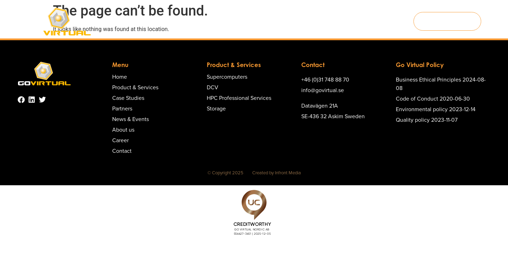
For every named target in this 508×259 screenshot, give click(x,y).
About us (339, 21)
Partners (265, 21)
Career (366, 21)
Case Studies (230, 21)
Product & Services (180, 21)
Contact (392, 21)
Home (138, 21)
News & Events (301, 21)
